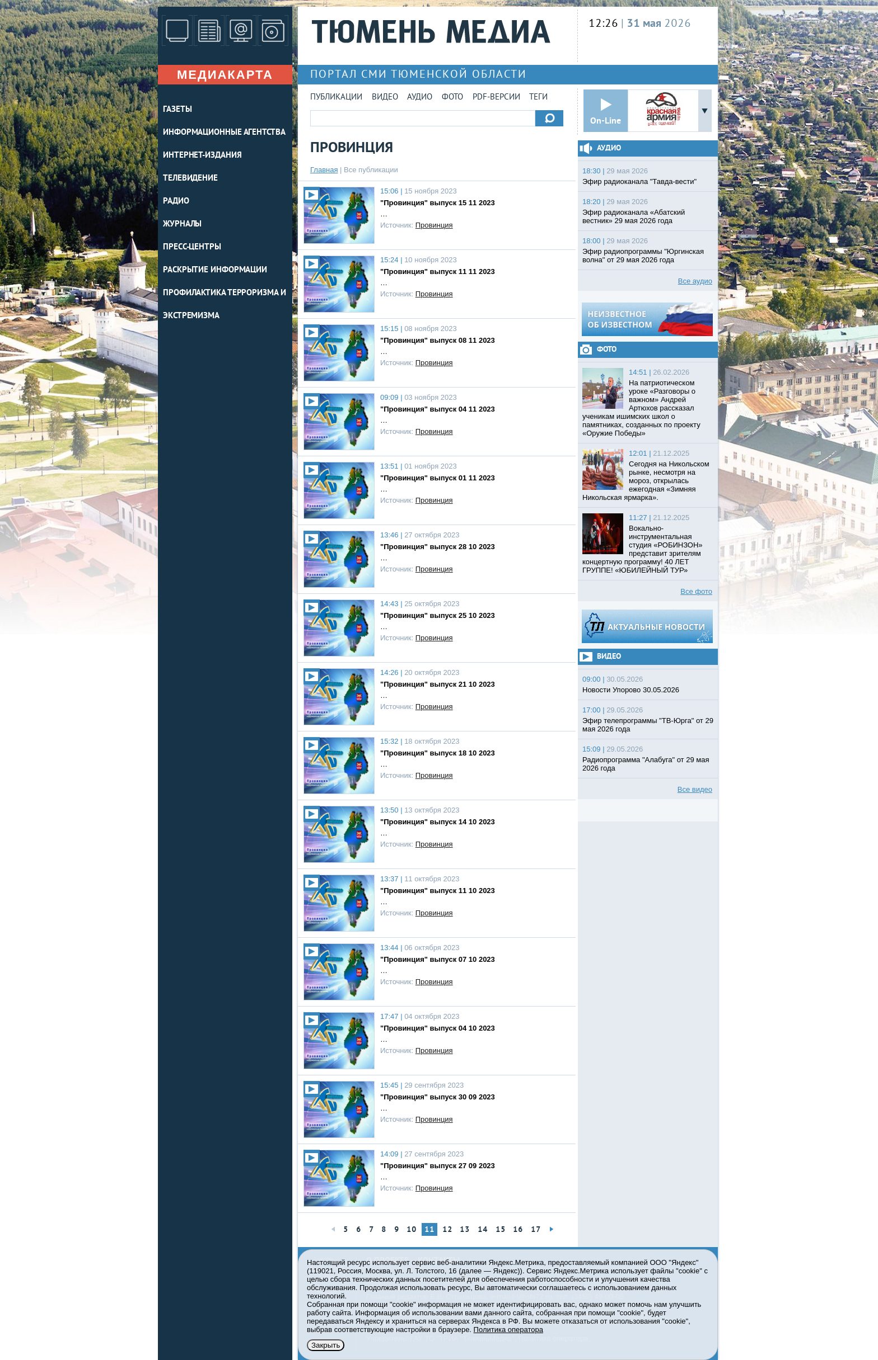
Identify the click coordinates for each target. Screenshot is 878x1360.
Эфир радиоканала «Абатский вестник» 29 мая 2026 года (633, 216)
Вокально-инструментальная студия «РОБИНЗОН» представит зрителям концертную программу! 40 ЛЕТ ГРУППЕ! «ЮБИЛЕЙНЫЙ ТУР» (642, 549)
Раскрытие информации (215, 270)
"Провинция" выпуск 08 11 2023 (437, 340)
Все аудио (695, 281)
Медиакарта (225, 75)
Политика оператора (508, 1329)
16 (518, 1230)
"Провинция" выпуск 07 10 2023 (437, 959)
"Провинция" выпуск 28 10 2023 (437, 546)
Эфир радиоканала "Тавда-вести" (639, 181)
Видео (385, 97)
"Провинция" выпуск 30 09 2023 (437, 1097)
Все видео (695, 789)
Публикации (336, 97)
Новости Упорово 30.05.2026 (630, 690)
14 (483, 1230)
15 (501, 1230)
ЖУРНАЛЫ (182, 224)
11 (429, 1230)
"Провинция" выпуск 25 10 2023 (437, 615)
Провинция (434, 225)
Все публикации (371, 170)
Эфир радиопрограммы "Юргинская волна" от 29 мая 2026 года (643, 255)
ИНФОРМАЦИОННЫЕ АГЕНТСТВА (224, 133)
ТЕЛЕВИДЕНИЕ (190, 178)
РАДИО (176, 201)
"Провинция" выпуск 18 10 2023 (437, 753)
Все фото (696, 591)
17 (536, 1230)
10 (412, 1230)
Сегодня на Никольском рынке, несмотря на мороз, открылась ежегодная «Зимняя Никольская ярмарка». (645, 481)
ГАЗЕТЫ (177, 110)
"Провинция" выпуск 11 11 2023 (437, 271)
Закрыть (325, 1345)
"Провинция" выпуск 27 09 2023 (437, 1165)
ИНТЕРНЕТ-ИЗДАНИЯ (202, 155)
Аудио (419, 97)
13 (465, 1230)
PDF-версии (496, 97)
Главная (324, 170)
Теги (538, 97)
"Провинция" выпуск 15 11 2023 (437, 203)
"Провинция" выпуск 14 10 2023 (437, 822)
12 (447, 1230)
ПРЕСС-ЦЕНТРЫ (192, 247)
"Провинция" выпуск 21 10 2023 (437, 684)
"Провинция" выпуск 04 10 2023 (437, 1028)
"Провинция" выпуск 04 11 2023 (437, 409)
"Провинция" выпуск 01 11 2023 (437, 478)
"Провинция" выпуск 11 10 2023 (437, 890)
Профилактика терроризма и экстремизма (224, 305)
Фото (452, 97)
